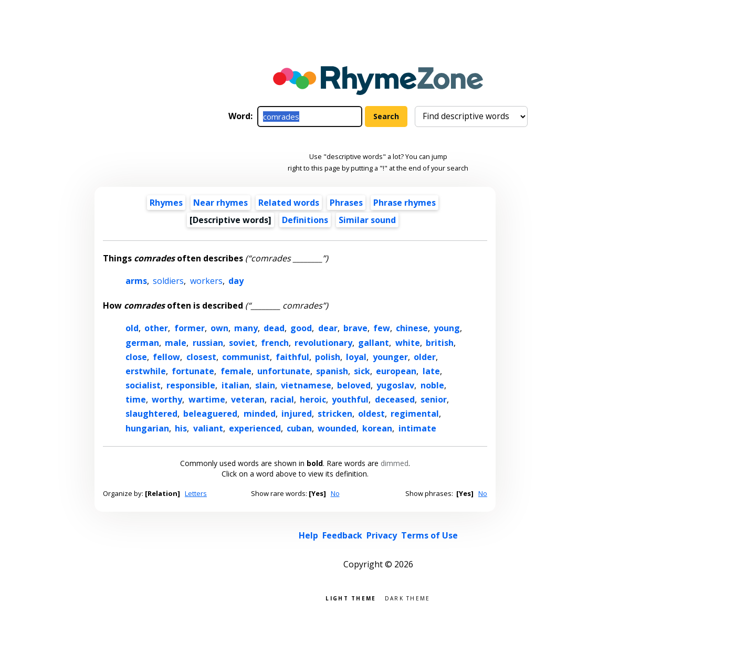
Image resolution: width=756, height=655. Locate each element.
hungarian (147, 428)
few (381, 328)
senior (434, 399)
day (236, 281)
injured (296, 413)
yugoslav (395, 385)
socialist (143, 385)
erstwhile (145, 371)
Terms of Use (429, 535)
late (431, 371)
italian (235, 385)
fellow (166, 357)
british (440, 342)
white (407, 342)
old (132, 328)
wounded (337, 428)
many (246, 328)
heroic (313, 399)
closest (201, 357)
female (235, 371)
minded (260, 413)
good (301, 328)
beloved (354, 385)
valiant (208, 428)
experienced (255, 428)
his (181, 428)
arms (136, 281)
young (447, 328)
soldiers (168, 281)
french (275, 342)
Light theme (351, 598)
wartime (206, 399)
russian (208, 342)
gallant (373, 342)
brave (355, 328)
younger (390, 357)
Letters (196, 493)
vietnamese (306, 385)
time (135, 399)
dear (328, 328)
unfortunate (283, 371)
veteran (248, 399)
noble (432, 385)
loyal (356, 357)
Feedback (342, 535)
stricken (335, 413)
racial (282, 399)
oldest (371, 413)
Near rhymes (220, 202)
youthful (350, 399)
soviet (242, 342)
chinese (412, 328)
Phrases (346, 202)
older (425, 357)
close (136, 357)
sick (362, 371)
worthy (167, 399)
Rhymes (166, 202)
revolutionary (323, 342)
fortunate (193, 371)
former (189, 328)
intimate (417, 428)
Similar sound (367, 220)
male (175, 342)
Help (308, 535)
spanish (332, 371)
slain (265, 385)
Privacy (381, 535)
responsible (190, 385)
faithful (292, 357)
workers (206, 281)
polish (327, 357)
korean (377, 428)
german (142, 342)
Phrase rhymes (404, 202)
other (156, 328)
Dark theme (407, 598)
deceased (395, 399)
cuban (299, 428)
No (335, 493)
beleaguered (210, 413)
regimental (415, 413)
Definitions (305, 220)
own (219, 328)
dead (274, 328)
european (396, 371)
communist (246, 357)
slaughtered (151, 413)
